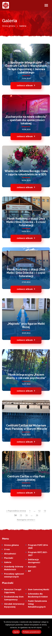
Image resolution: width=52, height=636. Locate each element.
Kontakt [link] (32, 566)
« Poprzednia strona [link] (16, 510)
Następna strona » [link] (26, 519)
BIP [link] (29, 571)
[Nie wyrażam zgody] (48, 627)
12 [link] (39, 510)
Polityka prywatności (31, 632)
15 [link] (21, 515)
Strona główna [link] (11, 545)
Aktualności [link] (10, 553)
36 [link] (37, 515)
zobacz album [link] (26, 85)
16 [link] (26, 515)
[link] (5, 5)
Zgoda (16, 632)
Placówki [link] (8, 558)
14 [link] (15, 515)
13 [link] (45, 510)
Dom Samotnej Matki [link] (38, 589)
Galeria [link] (7, 562)
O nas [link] (7, 549)
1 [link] (29, 510)
